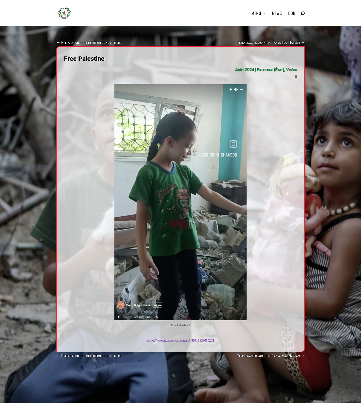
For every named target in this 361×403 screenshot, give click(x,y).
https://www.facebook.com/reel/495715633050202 (180, 340)
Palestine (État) (270, 69)
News (277, 14)
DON (292, 14)
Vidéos (291, 69)
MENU (256, 14)
